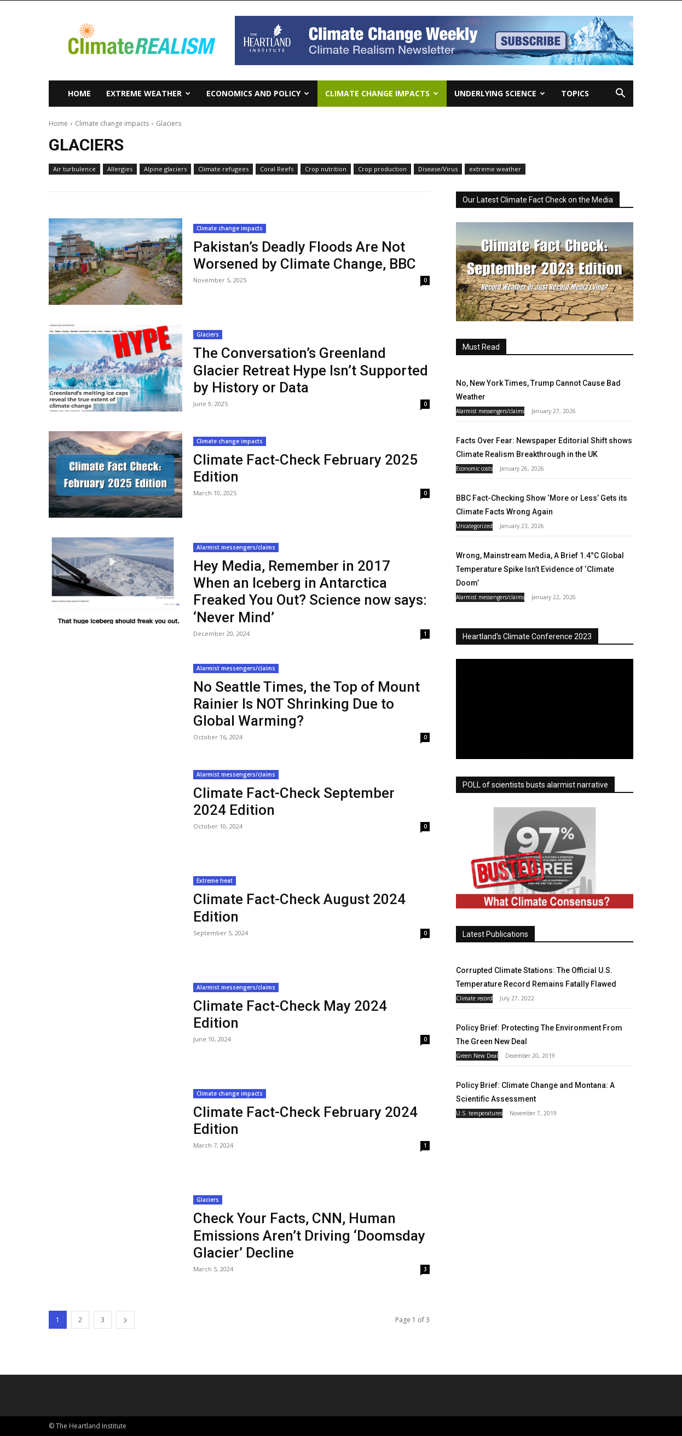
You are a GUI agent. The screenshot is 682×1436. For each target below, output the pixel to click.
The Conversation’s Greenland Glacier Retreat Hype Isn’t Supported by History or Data (310, 370)
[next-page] (125, 1320)
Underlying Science (499, 93)
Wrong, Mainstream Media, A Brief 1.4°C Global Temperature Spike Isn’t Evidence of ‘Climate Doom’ (540, 569)
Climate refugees (223, 169)
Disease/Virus (438, 169)
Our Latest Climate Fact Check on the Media (538, 199)
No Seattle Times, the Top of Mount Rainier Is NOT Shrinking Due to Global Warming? (306, 704)
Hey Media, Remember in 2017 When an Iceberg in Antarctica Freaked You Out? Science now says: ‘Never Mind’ (310, 592)
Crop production (382, 169)
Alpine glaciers (165, 169)
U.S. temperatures (479, 1113)
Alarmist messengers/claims (235, 547)
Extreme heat (214, 880)
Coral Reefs (277, 169)
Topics (575, 93)
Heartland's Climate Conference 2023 (527, 636)
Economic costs (474, 468)
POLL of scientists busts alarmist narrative (535, 784)
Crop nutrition (325, 169)
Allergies (120, 169)
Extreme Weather (148, 93)
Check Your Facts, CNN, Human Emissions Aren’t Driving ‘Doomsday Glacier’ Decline (309, 1235)
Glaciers (207, 334)
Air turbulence (74, 169)
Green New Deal (477, 1055)
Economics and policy (257, 93)
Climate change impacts (381, 93)
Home (79, 93)
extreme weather (495, 169)
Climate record (474, 998)
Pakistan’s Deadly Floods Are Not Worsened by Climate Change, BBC (304, 255)
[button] (620, 94)
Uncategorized (474, 526)
